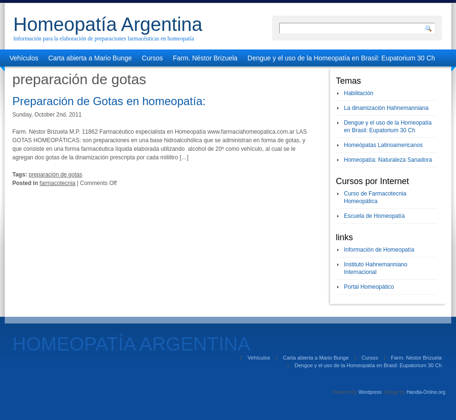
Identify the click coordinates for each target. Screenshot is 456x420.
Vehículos (24, 58)
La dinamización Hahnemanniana (386, 108)
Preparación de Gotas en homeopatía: (109, 101)
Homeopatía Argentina (107, 24)
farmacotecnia (57, 183)
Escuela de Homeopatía (374, 216)
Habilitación (358, 93)
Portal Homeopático (369, 286)
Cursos (152, 58)
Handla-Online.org (426, 392)
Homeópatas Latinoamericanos (383, 145)
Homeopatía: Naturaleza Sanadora (388, 159)
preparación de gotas (55, 174)
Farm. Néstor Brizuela (205, 58)
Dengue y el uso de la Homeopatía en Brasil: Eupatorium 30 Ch (341, 58)
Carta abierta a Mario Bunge (90, 58)
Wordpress (370, 392)
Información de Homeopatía (379, 249)
